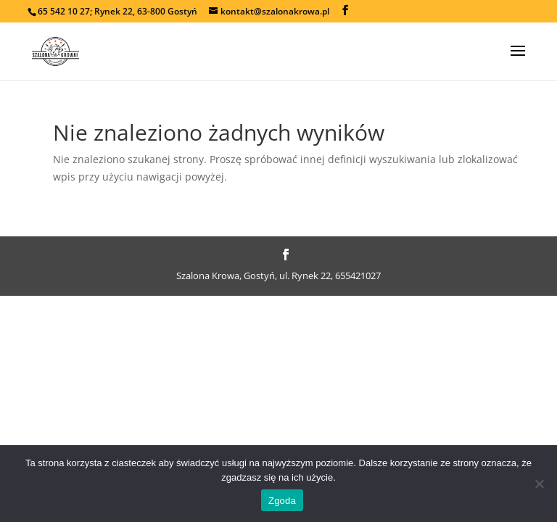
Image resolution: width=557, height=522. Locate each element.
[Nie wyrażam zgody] (539, 483)
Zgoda (282, 500)
